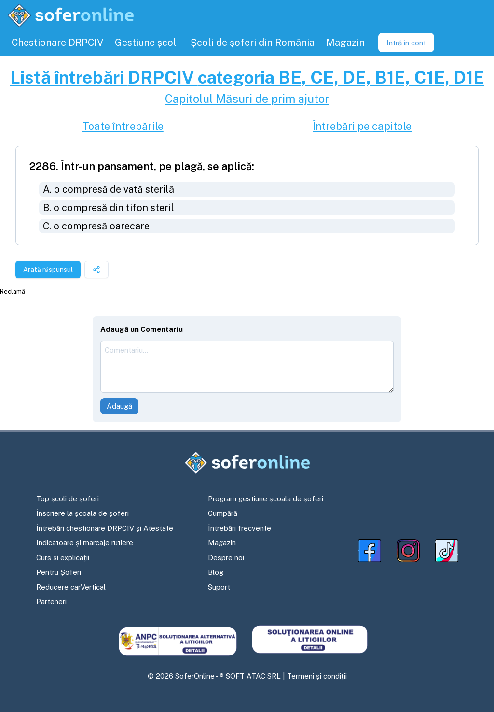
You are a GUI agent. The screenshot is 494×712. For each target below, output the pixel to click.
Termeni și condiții (317, 676)
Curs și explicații (62, 558)
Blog (215, 572)
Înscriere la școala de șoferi (82, 513)
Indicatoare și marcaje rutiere (84, 543)
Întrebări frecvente (239, 528)
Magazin (222, 543)
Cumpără (222, 513)
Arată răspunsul (48, 269)
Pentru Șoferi (58, 572)
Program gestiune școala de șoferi (265, 499)
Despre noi (226, 558)
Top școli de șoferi (67, 499)
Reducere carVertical (71, 587)
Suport (219, 587)
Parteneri (51, 602)
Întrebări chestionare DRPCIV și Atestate (104, 528)
